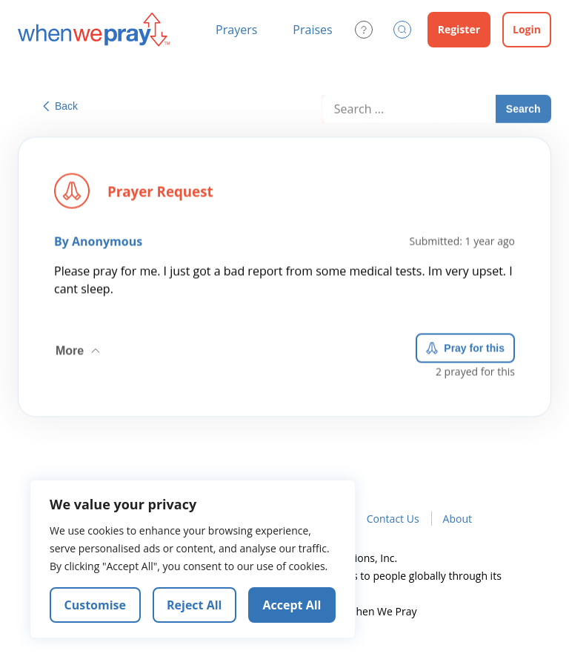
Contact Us (393, 519)
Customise (95, 605)
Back (60, 106)
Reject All (194, 605)
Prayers (236, 30)
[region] (193, 559)
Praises (312, 30)
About (457, 519)
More (79, 348)
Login (527, 29)
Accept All (292, 605)
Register (459, 29)
